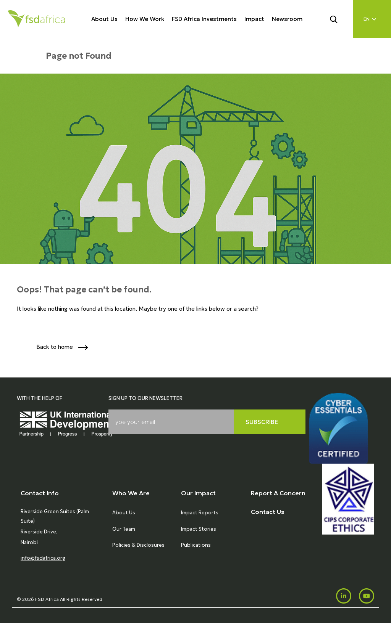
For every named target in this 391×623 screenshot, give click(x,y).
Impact (254, 18)
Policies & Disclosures (138, 545)
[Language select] (371, 19)
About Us (104, 18)
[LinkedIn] (343, 596)
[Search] (338, 18)
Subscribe (262, 422)
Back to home (62, 347)
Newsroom (287, 18)
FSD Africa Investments (204, 18)
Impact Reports (199, 512)
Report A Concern (278, 493)
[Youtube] (366, 596)
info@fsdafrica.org (43, 558)
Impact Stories (198, 529)
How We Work (144, 18)
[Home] (36, 18)
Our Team (123, 529)
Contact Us (267, 511)
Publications (196, 545)
